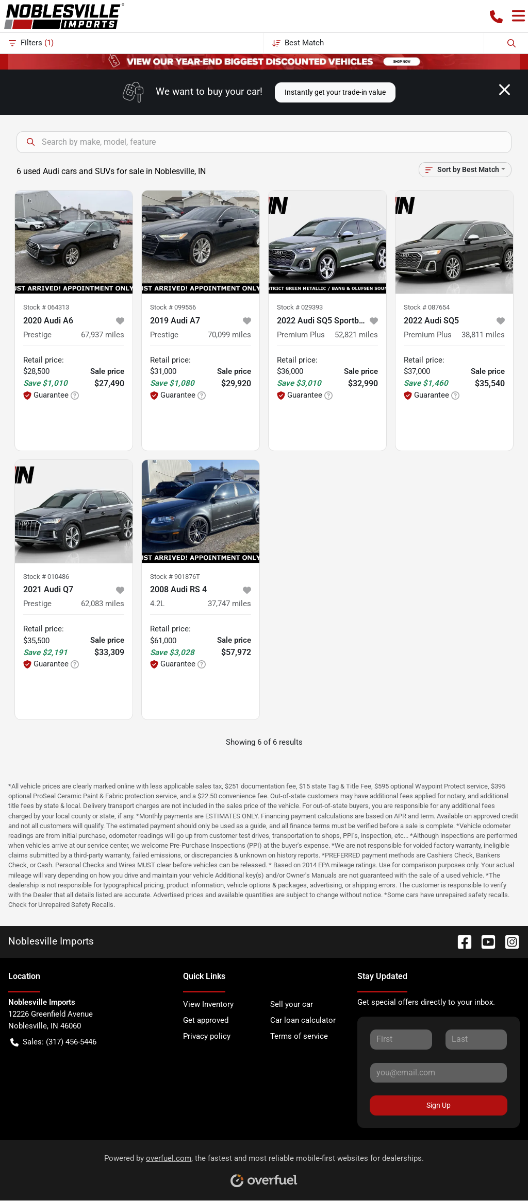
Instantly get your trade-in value (335, 92)
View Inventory (208, 1004)
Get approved (205, 1020)
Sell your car (291, 1004)
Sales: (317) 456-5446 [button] (53, 1042)
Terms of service (299, 1036)
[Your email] (438, 1072)
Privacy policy (206, 1036)
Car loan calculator (303, 1020)
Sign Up (438, 1105)
